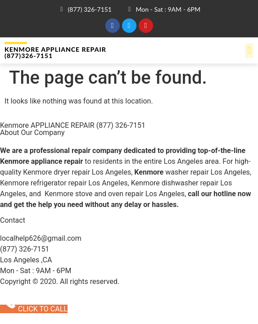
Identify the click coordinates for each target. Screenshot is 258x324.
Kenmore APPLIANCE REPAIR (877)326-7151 (55, 52)
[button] (249, 50)
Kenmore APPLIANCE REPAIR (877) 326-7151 (72, 125)
